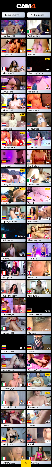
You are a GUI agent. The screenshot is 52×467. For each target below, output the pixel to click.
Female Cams (12, 14)
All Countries (38, 14)
